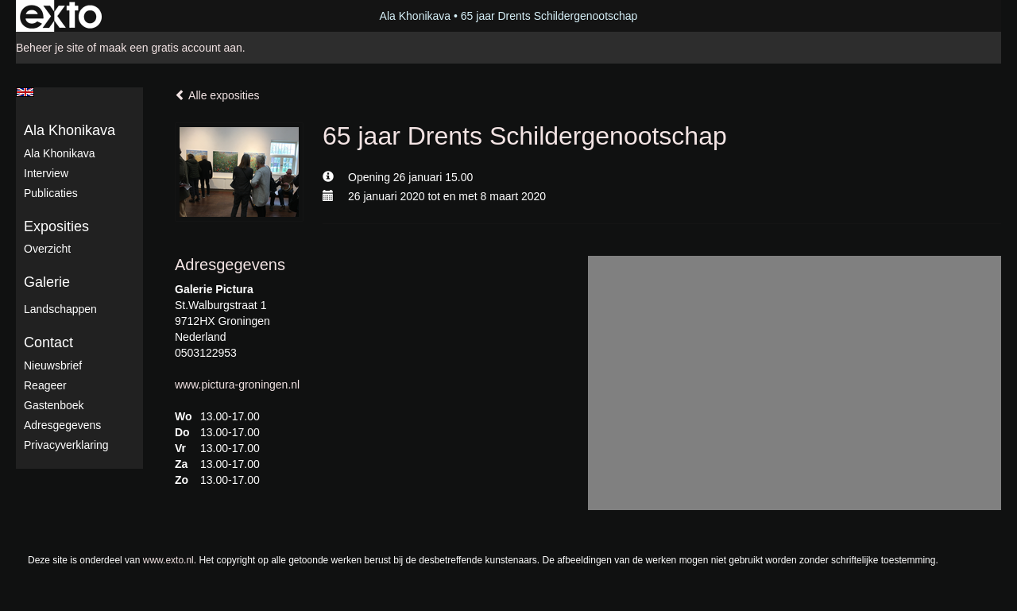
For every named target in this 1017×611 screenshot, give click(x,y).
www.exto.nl (168, 560)
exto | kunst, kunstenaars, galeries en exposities (61, 16)
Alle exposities (217, 95)
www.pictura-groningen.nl (237, 384)
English (25, 92)
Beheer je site (50, 47)
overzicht (47, 248)
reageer (45, 385)
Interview (46, 173)
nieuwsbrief (53, 365)
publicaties (51, 193)
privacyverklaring (66, 445)
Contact (48, 342)
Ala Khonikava (415, 16)
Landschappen (60, 309)
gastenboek (54, 405)
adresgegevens (62, 425)
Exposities (56, 226)
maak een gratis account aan (170, 47)
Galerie (47, 282)
